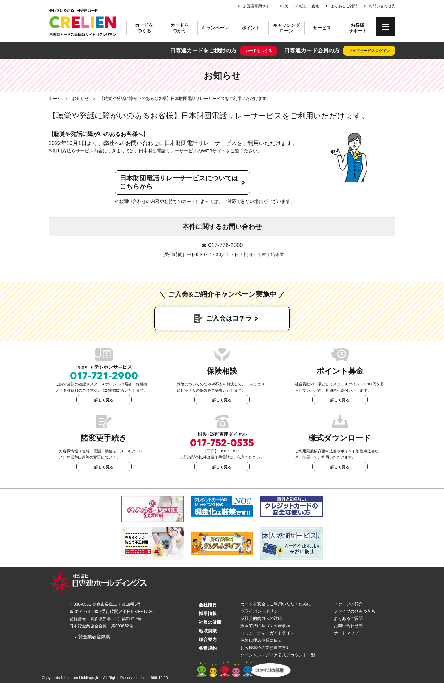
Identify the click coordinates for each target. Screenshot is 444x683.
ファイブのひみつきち (354, 611)
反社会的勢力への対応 (261, 618)
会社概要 (208, 604)
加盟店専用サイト (258, 6)
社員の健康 (210, 622)
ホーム (55, 98)
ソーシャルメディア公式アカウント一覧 (277, 654)
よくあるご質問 (344, 6)
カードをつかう (180, 28)
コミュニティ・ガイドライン (267, 633)
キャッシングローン (286, 28)
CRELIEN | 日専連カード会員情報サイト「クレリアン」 (83, 22)
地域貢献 (208, 630)
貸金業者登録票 (92, 636)
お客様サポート (358, 28)
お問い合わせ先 (382, 6)
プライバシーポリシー (261, 611)
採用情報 (208, 613)
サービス (322, 28)
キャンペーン (215, 28)
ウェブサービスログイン (369, 51)
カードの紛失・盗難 (302, 6)
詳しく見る (103, 400)
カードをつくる (144, 28)
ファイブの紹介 (348, 603)
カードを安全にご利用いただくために (275, 603)
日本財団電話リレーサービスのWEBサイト (182, 150)
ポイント (251, 28)
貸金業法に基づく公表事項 (265, 625)
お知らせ (80, 98)
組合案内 (208, 639)
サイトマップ (346, 633)
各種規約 (208, 648)
